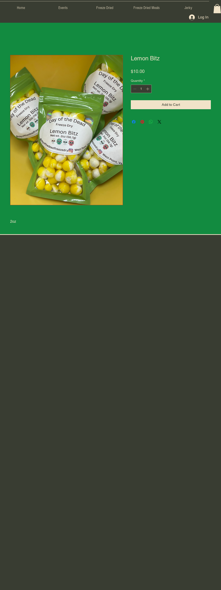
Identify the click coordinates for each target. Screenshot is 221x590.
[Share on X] (159, 122)
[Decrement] (134, 89)
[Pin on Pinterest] (142, 122)
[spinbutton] (141, 89)
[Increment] (148, 89)
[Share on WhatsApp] (151, 122)
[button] (217, 8)
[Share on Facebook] (133, 122)
